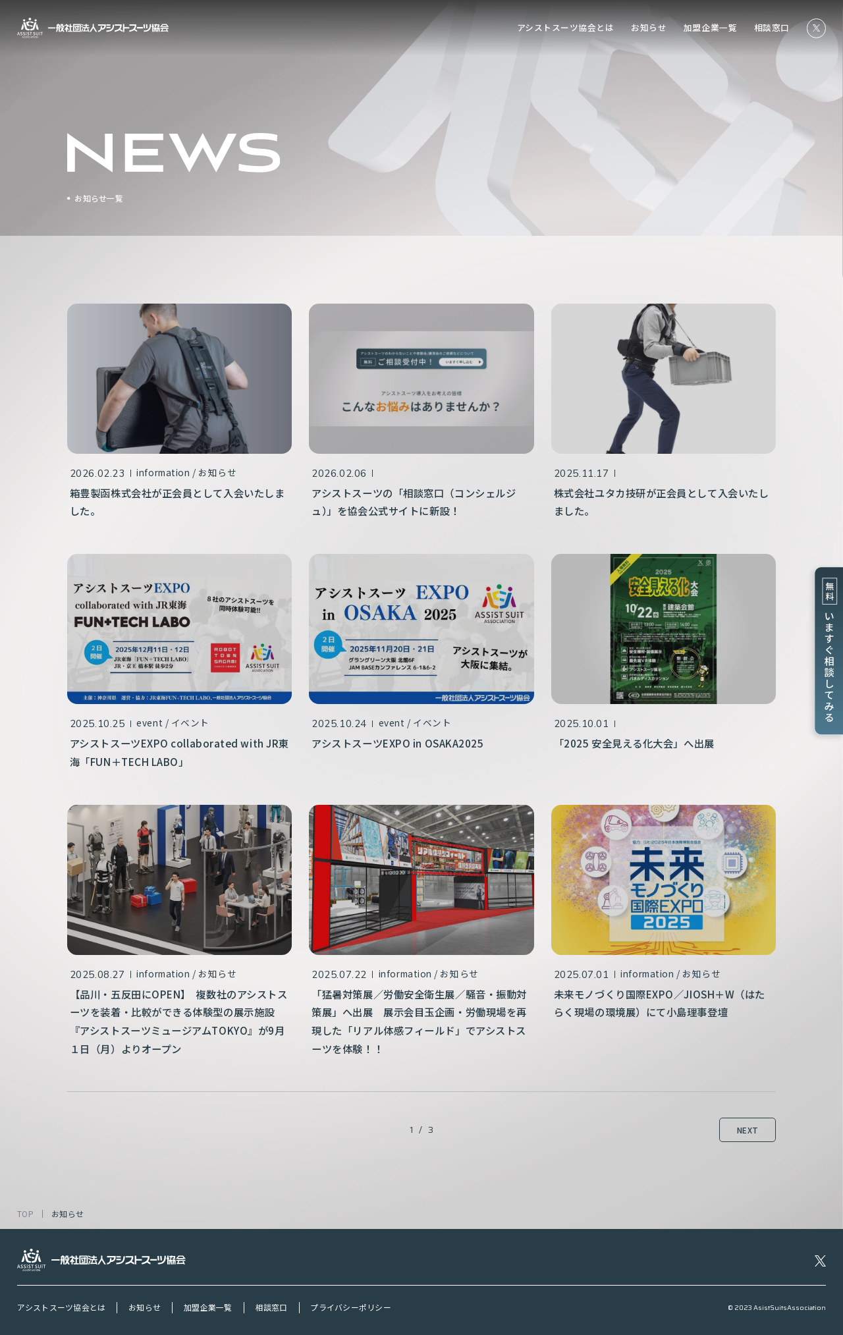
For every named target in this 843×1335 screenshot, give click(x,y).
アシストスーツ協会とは (565, 28)
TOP (25, 1214)
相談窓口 (772, 28)
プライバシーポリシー (350, 1307)
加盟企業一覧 (710, 28)
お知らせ (648, 28)
